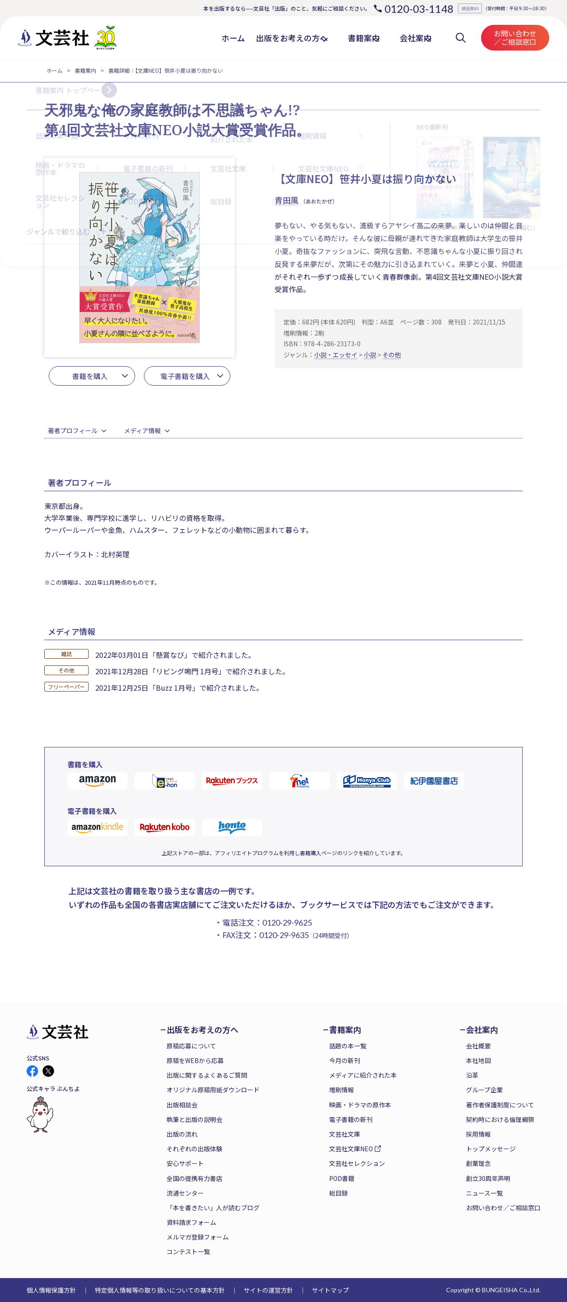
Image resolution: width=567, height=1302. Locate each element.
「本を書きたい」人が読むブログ (213, 1208)
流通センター (185, 1193)
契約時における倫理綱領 (500, 1119)
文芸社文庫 (344, 1134)
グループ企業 (484, 1090)
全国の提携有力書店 (194, 1178)
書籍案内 (85, 70)
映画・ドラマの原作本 (360, 1105)
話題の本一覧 (347, 1046)
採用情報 (478, 1134)
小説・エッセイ (335, 354)
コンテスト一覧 (188, 1251)
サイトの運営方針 (268, 1290)
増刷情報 (341, 1090)
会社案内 (482, 1029)
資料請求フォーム (191, 1222)
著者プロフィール (72, 430)
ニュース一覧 (484, 1193)
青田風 (287, 200)
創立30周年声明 (488, 1178)
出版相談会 (182, 1105)
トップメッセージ (491, 1149)
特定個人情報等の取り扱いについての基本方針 (160, 1290)
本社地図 (478, 1060)
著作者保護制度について (500, 1105)
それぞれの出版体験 (194, 1149)
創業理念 (478, 1163)
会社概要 (478, 1046)
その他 (391, 354)
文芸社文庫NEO (351, 1149)
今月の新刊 (344, 1060)
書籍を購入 (90, 376)
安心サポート (185, 1163)
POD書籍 (341, 1178)
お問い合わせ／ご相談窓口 (515, 37)
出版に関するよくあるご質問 (207, 1075)
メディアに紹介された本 (363, 1075)
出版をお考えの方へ (202, 1029)
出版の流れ (182, 1134)
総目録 (338, 1193)
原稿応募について (191, 1046)
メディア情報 (142, 430)
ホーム (54, 70)
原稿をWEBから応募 (195, 1060)
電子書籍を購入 (185, 376)
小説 (370, 354)
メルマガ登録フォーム (198, 1237)
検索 (460, 37)
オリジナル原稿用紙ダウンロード (213, 1090)
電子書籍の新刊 (351, 1119)
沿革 (472, 1075)
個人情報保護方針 (51, 1290)
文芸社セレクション (357, 1163)
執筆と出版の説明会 (194, 1119)
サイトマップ (330, 1290)
